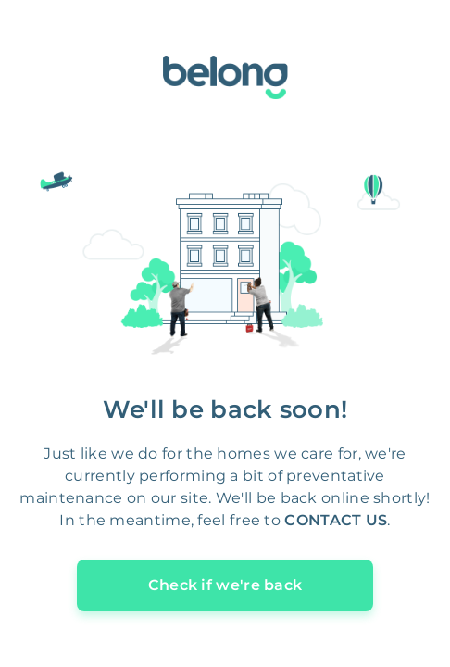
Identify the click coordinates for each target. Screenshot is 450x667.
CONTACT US (335, 520)
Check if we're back (225, 585)
